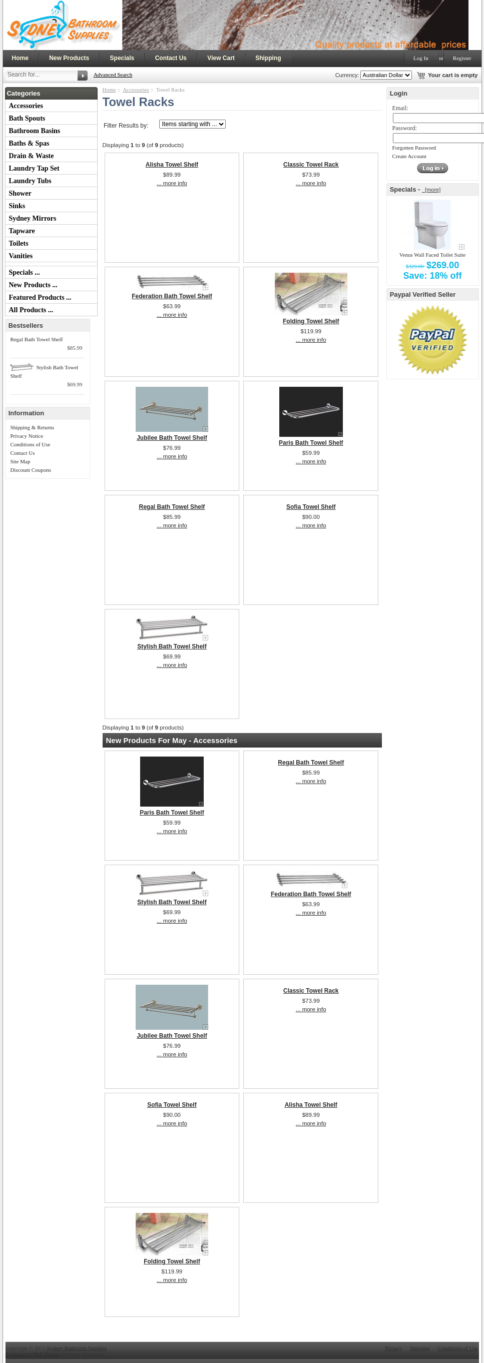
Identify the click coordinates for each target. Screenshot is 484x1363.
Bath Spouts (27, 118)
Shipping (268, 58)
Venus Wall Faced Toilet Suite (432, 255)
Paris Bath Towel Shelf (311, 442)
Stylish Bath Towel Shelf (171, 646)
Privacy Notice (26, 436)
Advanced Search (113, 75)
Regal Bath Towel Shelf (36, 339)
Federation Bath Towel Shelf (172, 296)
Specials (122, 58)
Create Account (409, 156)
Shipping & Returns (32, 427)
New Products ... (33, 285)
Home (20, 58)
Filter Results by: (126, 125)
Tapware (22, 231)
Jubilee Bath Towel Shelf (172, 437)
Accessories (26, 106)
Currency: (345, 75)
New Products (69, 58)
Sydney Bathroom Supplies (77, 1348)
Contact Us (171, 58)
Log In (420, 58)
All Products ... (31, 310)
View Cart (220, 58)
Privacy (393, 1348)
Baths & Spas (29, 143)
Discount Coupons (30, 470)
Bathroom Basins (35, 131)
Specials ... (24, 272)
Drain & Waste (31, 156)
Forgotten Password (414, 148)
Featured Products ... (40, 297)
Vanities (21, 256)
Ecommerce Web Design (33, 1354)
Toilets (19, 243)
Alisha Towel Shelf (172, 164)
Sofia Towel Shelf (310, 506)
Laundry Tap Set (34, 168)
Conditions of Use (30, 444)
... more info (172, 183)
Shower (20, 193)
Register (462, 58)
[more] (431, 190)
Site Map (20, 461)
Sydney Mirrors (33, 218)
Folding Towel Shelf (311, 321)
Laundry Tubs (30, 181)
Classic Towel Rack (311, 164)
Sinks (17, 206)
